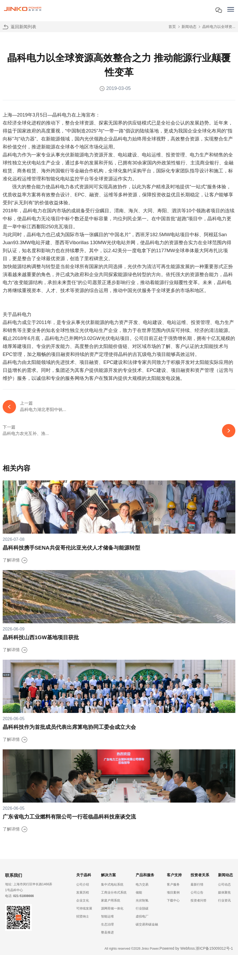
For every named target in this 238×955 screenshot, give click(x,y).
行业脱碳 (142, 908)
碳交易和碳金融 (147, 924)
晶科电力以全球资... (218, 26)
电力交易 (142, 884)
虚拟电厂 (142, 916)
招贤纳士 (82, 916)
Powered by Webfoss (177, 948)
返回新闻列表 (23, 26)
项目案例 (173, 892)
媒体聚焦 (224, 892)
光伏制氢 (142, 900)
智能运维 (107, 916)
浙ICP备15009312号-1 (214, 948)
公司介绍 (82, 884)
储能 (139, 892)
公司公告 (197, 892)
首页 (172, 26)
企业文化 (82, 900)
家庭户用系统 (110, 900)
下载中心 (173, 900)
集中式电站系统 (112, 884)
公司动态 (224, 884)
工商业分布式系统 (114, 892)
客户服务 (173, 884)
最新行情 (197, 884)
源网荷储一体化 (112, 908)
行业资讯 (224, 900)
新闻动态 (188, 26)
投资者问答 (199, 900)
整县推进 (107, 932)
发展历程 (82, 892)
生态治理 (107, 924)
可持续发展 (84, 908)
